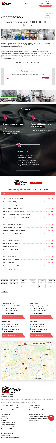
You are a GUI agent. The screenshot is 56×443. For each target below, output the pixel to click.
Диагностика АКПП (6, 429)
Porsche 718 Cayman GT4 (51, 281)
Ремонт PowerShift (8, 250)
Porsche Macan (42, 281)
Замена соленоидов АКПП (10, 237)
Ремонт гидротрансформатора (11, 269)
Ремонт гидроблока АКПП (10, 211)
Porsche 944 (4, 280)
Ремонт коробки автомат (10, 208)
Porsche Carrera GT (33, 281)
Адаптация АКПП (8, 246)
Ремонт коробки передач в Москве (10, 16)
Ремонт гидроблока (8, 266)
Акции (34, 3)
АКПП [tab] (4, 193)
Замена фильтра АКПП (7, 427)
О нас (26, 5)
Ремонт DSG (6, 256)
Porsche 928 (14, 280)
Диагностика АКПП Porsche (10, 221)
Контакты (34, 5)
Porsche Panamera (42, 286)
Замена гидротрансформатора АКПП (13, 218)
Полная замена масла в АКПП (9, 405)
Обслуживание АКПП (7, 433)
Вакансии (19, 5)
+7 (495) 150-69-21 (10, 308)
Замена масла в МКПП (7, 410)
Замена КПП (4, 416)
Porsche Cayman (32, 286)
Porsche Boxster (23, 281)
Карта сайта (4, 418)
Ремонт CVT (6, 262)
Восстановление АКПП (7, 431)
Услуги (19, 3)
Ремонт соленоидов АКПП (10, 234)
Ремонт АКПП (7, 202)
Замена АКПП (7, 205)
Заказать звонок (44, 5)
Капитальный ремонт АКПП (11, 230)
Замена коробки (5, 435)
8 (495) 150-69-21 (45, 2)
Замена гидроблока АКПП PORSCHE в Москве (13, 18)
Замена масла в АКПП (35, 420)
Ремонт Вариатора (8, 259)
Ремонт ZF (6, 253)
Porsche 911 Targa (51, 286)
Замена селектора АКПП (10, 227)
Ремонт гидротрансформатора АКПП (13, 214)
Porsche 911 (4, 283)
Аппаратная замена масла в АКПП (10, 437)
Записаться (45, 78)
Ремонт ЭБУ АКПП (8, 240)
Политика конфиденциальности (8, 404)
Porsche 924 (14, 283)
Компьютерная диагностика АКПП (38, 418)
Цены (26, 3)
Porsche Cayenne (23, 286)
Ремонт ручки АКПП (8, 243)
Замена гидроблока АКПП (10, 198)
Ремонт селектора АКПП (10, 224)
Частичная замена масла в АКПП (10, 408)
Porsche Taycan (4, 290)
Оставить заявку (9, 313)
